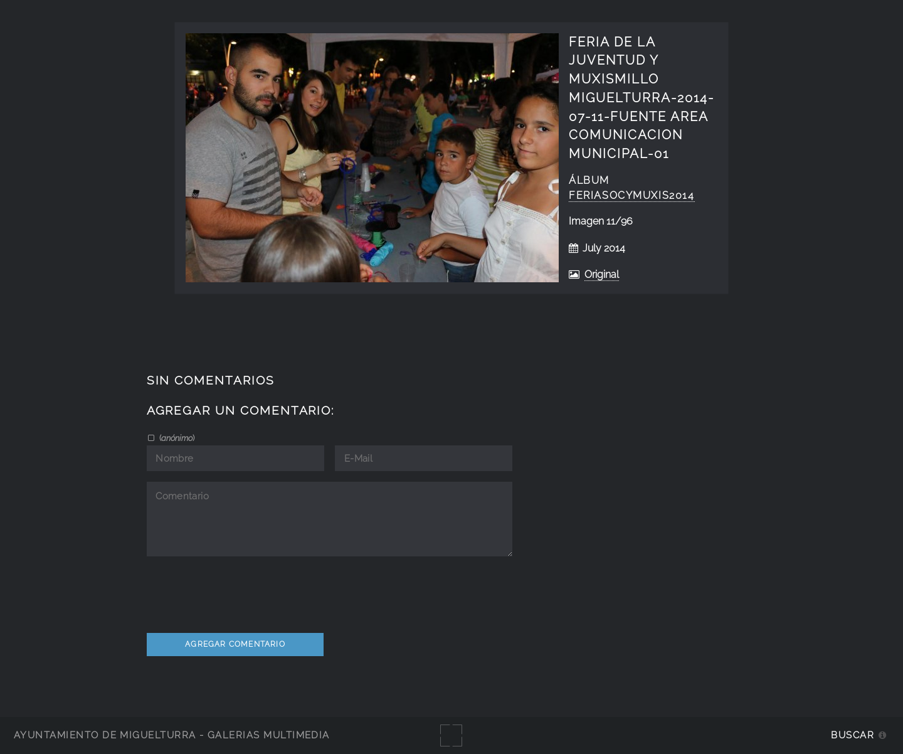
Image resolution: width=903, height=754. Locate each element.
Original (601, 274)
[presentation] (242, 592)
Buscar (852, 735)
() (175, 438)
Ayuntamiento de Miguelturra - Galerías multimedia (172, 735)
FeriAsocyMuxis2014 (632, 195)
